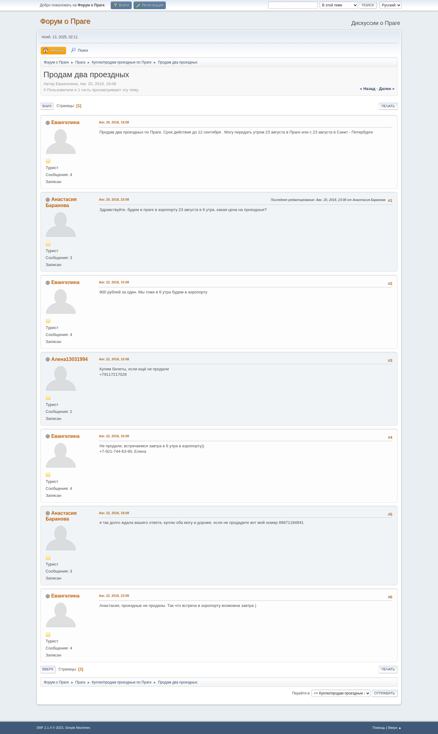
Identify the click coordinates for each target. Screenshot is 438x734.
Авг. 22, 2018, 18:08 (114, 513)
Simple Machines (77, 727)
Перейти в (300, 693)
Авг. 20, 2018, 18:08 (114, 122)
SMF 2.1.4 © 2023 (49, 727)
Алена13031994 (69, 359)
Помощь (379, 727)
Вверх (48, 669)
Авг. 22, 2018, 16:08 (114, 436)
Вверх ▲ (394, 727)
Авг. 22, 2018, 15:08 (114, 282)
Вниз (46, 106)
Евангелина (65, 122)
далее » (387, 88)
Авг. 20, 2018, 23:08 (114, 199)
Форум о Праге (65, 21)
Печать (388, 106)
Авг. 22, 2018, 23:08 (114, 595)
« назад (367, 88)
